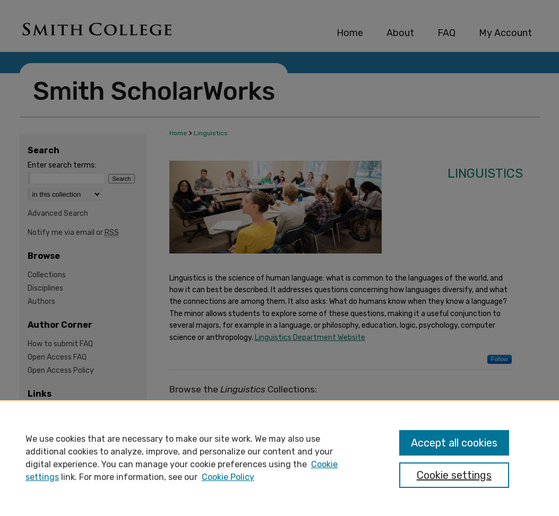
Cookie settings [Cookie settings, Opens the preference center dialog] (454, 475)
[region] (279, 457)
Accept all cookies (454, 442)
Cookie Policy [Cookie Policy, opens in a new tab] (228, 477)
